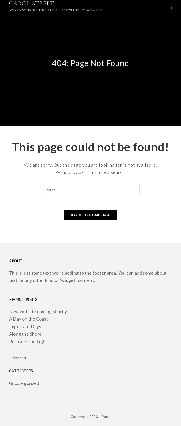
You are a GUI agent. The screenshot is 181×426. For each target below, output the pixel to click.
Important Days (25, 326)
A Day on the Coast (28, 319)
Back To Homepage (90, 215)
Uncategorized (24, 383)
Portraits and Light (28, 341)
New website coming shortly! (39, 311)
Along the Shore (25, 334)
